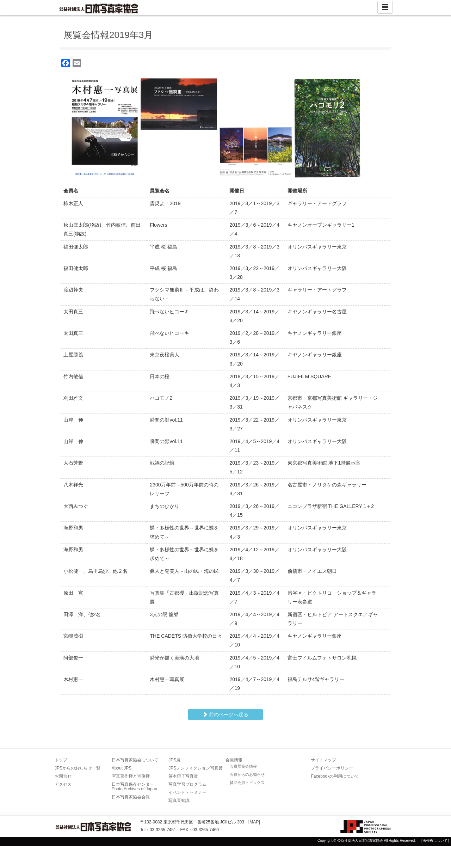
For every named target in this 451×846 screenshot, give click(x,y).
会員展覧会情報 (243, 766)
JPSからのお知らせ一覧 (77, 768)
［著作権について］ (435, 840)
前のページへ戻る (225, 714)
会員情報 (234, 760)
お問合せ (63, 776)
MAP (254, 822)
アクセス (63, 784)
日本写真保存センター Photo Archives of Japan (135, 786)
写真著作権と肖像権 (131, 776)
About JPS (122, 768)
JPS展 (174, 760)
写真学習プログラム (187, 784)
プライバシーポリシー (332, 768)
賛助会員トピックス (247, 782)
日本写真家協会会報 (131, 797)
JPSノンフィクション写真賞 (195, 768)
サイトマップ (323, 760)
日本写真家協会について (135, 760)
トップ (61, 760)
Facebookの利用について (335, 776)
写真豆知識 (179, 800)
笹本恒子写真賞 (183, 776)
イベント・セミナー (187, 792)
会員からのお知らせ (247, 774)
